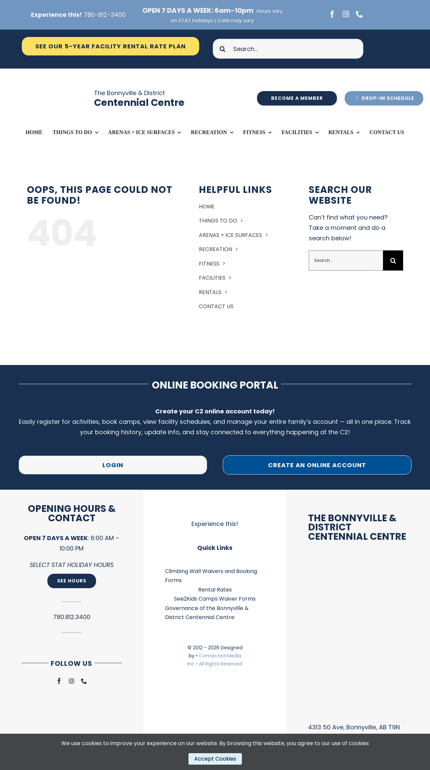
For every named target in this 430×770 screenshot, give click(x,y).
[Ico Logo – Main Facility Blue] (56, 71)
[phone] (359, 14)
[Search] (223, 49)
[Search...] (288, 49)
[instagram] (346, 14)
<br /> (358, 637)
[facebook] (332, 14)
